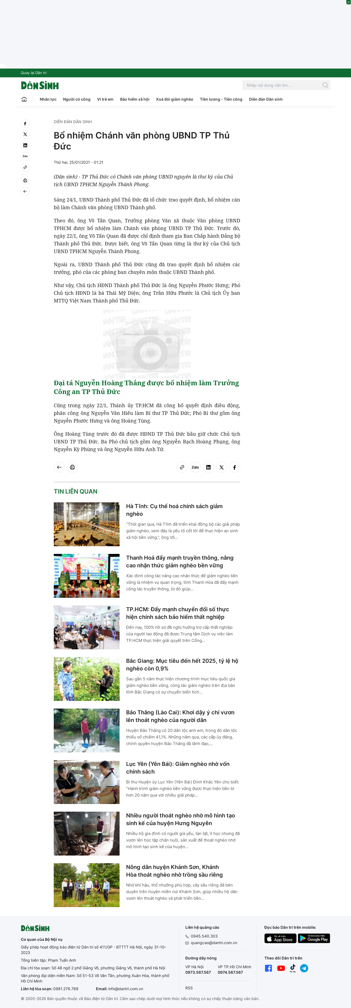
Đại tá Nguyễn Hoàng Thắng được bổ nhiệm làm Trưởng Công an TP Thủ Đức (146, 387)
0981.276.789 (65, 988)
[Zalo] (25, 156)
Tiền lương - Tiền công (221, 99)
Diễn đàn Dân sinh (266, 99)
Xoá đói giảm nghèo (174, 99)
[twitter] (25, 134)
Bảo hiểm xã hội (134, 99)
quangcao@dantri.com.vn (214, 942)
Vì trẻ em (105, 99)
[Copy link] (25, 167)
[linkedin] (25, 145)
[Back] (25, 191)
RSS (189, 988)
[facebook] (25, 123)
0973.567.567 (198, 972)
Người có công (76, 99)
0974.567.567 (230, 972)
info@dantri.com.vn (125, 988)
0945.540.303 (204, 936)
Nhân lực (48, 99)
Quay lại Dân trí (34, 72)
